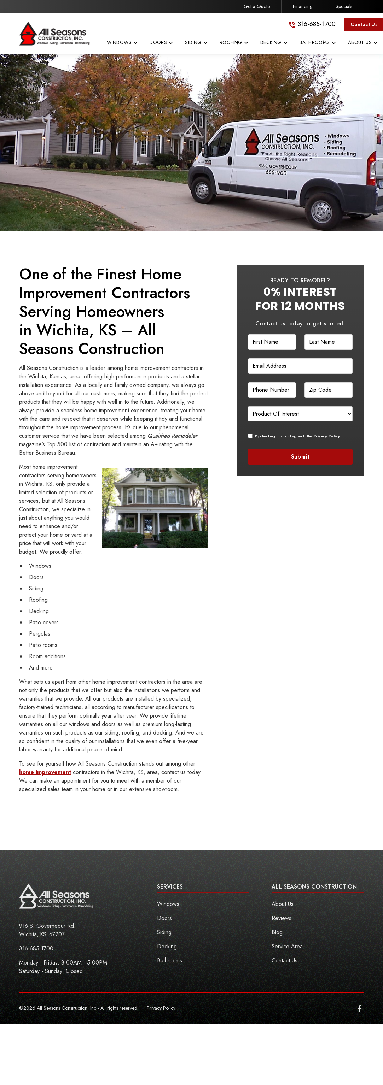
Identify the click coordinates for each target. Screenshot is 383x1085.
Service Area (287, 946)
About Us (283, 904)
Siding (164, 932)
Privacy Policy (161, 1008)
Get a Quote (257, 6)
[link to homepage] (54, 33)
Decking (167, 946)
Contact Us (284, 960)
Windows (168, 904)
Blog (277, 932)
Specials (344, 6)
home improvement (45, 772)
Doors (164, 918)
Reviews (281, 918)
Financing (303, 6)
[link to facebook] (359, 1008)
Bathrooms (169, 960)
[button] (122, 44)
